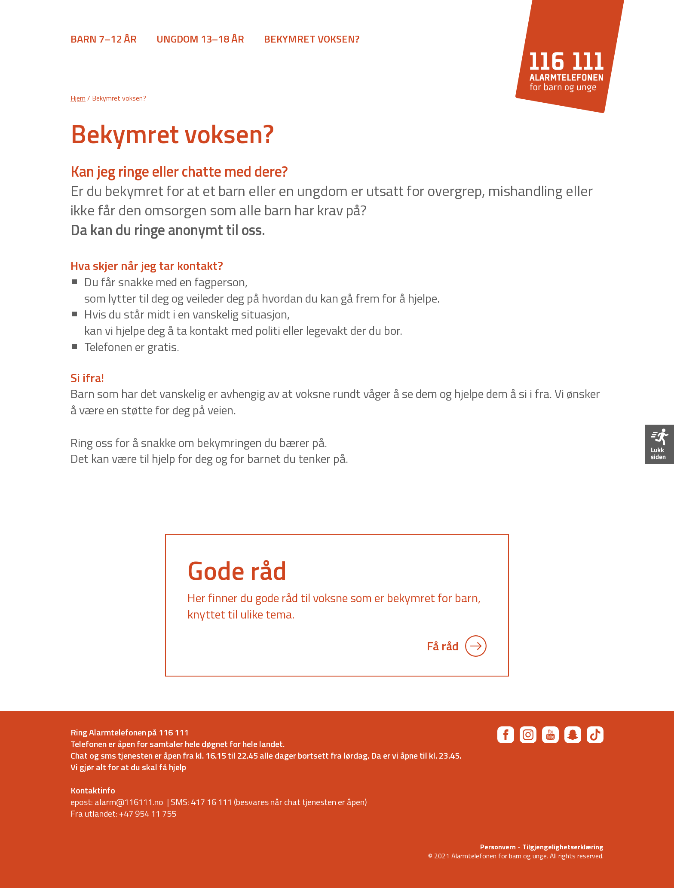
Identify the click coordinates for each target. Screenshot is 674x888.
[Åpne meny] (38, 41)
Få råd (457, 646)
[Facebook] (505, 734)
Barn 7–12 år (103, 38)
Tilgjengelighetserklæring (563, 847)
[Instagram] (528, 734)
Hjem (78, 98)
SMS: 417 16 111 (201, 801)
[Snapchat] (572, 734)
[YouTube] (550, 734)
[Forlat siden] (659, 444)
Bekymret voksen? (311, 38)
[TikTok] (595, 734)
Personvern (498, 847)
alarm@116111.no (129, 801)
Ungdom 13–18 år (200, 38)
